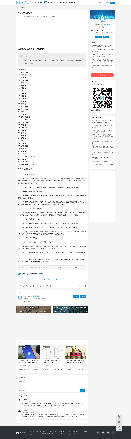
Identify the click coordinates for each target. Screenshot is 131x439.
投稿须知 (61, 431)
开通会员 (102, 75)
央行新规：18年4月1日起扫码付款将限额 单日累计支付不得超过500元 (28, 362)
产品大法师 (21, 16)
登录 (103, 2)
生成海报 (21, 285)
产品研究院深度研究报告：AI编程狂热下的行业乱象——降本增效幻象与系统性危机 (102, 147)
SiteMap (85, 431)
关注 (76, 296)
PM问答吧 (41, 2)
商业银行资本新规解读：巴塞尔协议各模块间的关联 (52, 361)
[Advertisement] (52, 32)
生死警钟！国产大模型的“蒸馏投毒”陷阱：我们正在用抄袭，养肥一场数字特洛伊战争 (102, 61)
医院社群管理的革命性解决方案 (100, 161)
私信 (83, 296)
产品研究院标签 (53, 431)
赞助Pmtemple (77, 431)
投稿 (112, 2)
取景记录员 (25, 410)
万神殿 (45, 431)
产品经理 (50, 2)
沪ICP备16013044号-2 (57, 434)
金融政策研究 (46, 347)
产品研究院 (31, 431)
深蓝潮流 (24, 399)
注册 (107, 2)
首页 (34, 2)
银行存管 (26, 242)
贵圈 (42, 273)
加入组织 (101, 85)
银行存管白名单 (33, 273)
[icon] (98, 432)
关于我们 (68, 431)
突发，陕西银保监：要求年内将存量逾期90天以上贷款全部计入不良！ (75, 362)
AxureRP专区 (61, 2)
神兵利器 (72, 2)
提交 (83, 390)
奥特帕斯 (72, 434)
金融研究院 (45, 16)
